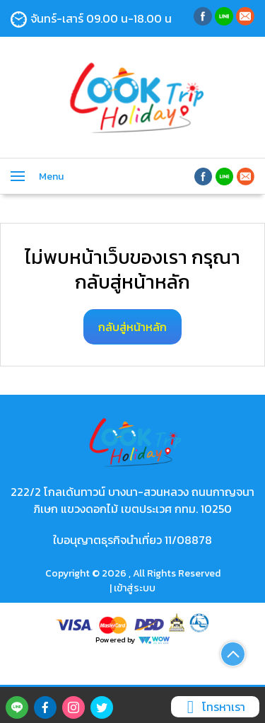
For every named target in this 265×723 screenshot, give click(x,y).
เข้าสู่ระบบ (134, 588)
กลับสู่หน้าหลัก (132, 326)
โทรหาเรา (213, 706)
